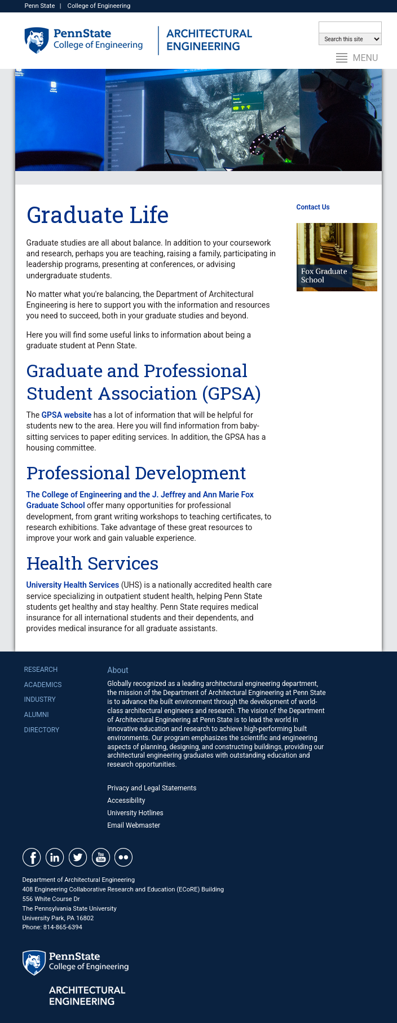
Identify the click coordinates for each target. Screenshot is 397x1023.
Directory (42, 730)
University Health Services (73, 584)
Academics (43, 685)
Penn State (39, 6)
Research (41, 670)
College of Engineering (99, 6)
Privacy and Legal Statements (151, 788)
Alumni (36, 715)
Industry (40, 699)
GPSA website (67, 414)
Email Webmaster (133, 825)
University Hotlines (135, 813)
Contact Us (313, 207)
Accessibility (126, 801)
